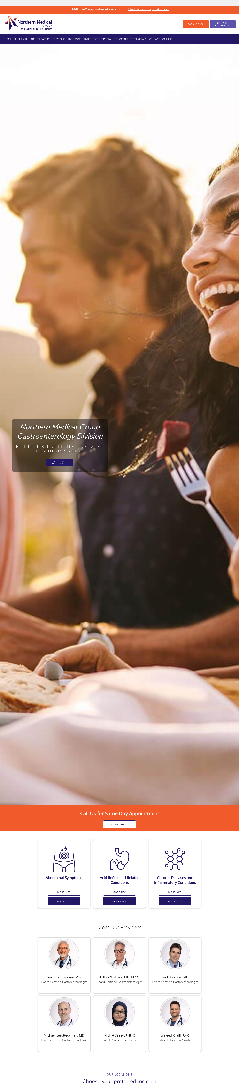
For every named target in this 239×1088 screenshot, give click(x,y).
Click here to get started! (148, 9)
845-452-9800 (119, 824)
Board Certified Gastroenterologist (64, 982)
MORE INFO (64, 892)
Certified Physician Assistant (175, 1040)
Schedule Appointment (60, 462)
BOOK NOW (64, 901)
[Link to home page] (22, 24)
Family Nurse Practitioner (119, 1040)
